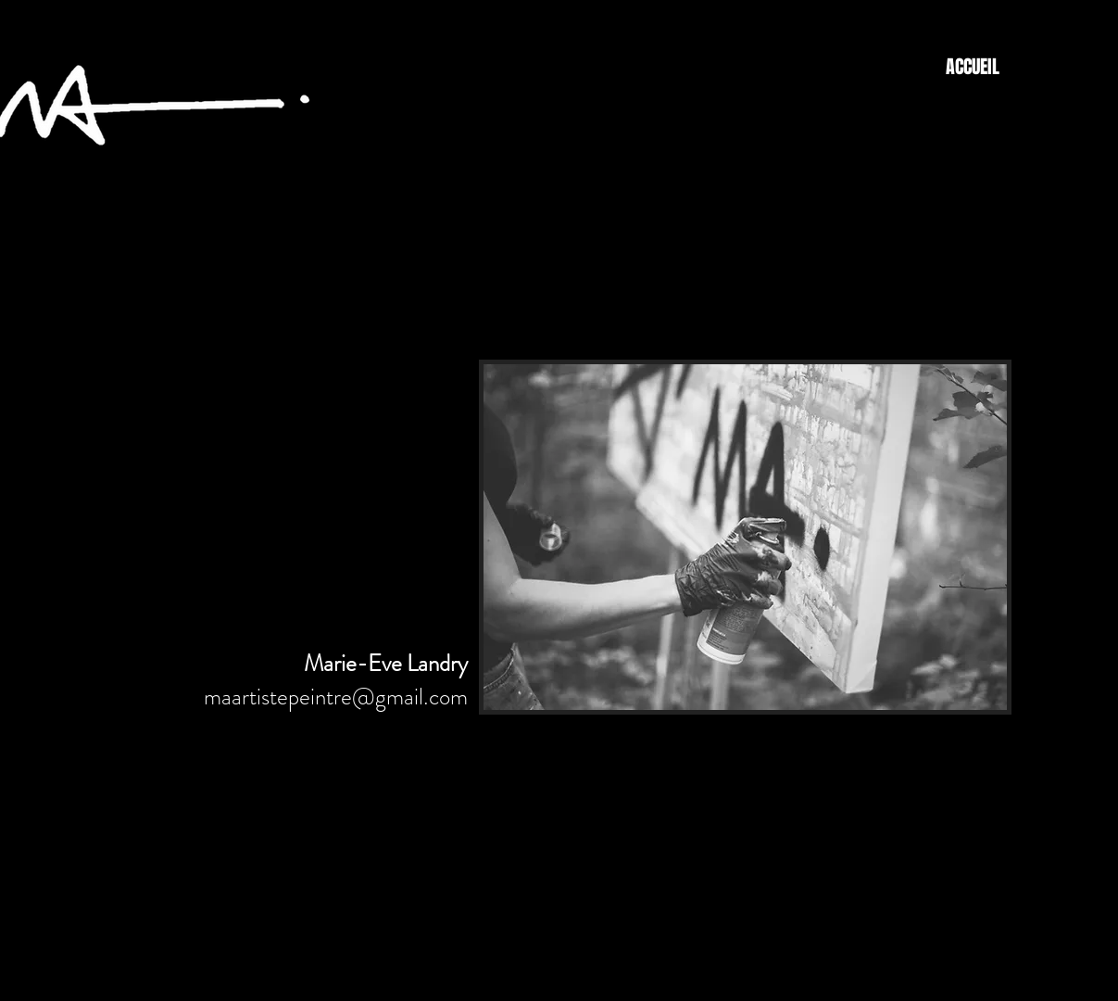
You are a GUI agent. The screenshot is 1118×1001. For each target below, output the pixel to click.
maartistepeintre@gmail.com (336, 697)
